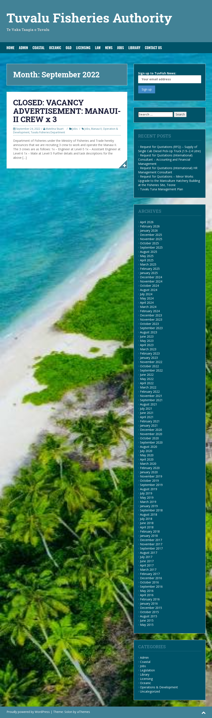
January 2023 (149, 358)
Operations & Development (159, 687)
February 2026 (150, 226)
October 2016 (149, 582)
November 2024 (151, 281)
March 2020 (148, 464)
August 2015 (148, 616)
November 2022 (151, 362)
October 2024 (149, 286)
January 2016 (149, 603)
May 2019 (147, 497)
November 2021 (151, 396)
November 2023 (151, 319)
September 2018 (151, 510)
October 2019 (149, 481)
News (108, 47)
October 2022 (149, 366)
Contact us (153, 47)
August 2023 (148, 332)
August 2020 (148, 447)
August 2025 (148, 252)
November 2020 (151, 434)
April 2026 (147, 222)
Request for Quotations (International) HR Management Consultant (167, 170)
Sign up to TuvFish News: (169, 77)
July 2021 (146, 408)
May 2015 (147, 625)
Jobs (120, 47)
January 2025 (149, 273)
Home (11, 47)
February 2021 (150, 421)
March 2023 (148, 349)
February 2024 (150, 311)
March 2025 (148, 264)
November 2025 (151, 239)
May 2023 (147, 341)
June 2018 (147, 523)
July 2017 (146, 557)
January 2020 (149, 472)
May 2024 (147, 298)
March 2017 (148, 570)
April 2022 (147, 383)
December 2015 (151, 608)
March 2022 (148, 387)
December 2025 (151, 235)
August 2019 (148, 489)
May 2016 (147, 591)
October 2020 (149, 438)
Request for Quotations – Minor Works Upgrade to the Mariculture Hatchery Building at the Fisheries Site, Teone (169, 180)
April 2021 (147, 417)
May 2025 (147, 256)
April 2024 (147, 303)
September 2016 (151, 586)
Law (98, 47)
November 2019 (151, 476)
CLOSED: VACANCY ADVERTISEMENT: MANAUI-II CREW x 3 (67, 110)
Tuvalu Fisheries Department (48, 132)
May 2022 (147, 379)
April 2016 (147, 595)
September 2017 (151, 548)
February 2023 (150, 353)
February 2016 (150, 599)
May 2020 (147, 455)
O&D (69, 47)
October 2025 (149, 243)
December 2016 (151, 578)
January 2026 (149, 230)
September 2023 (151, 328)
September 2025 (151, 247)
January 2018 (149, 536)
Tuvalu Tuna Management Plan (161, 189)
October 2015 (149, 612)
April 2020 (147, 459)
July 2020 (146, 451)
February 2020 (150, 468)
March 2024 (148, 307)
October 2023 (149, 324)
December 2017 (151, 540)
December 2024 (151, 277)
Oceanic (55, 47)
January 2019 (149, 506)
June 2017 (147, 561)
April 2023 (147, 345)
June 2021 (147, 413)
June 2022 (147, 375)
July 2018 (146, 519)
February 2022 (150, 392)
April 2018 (147, 527)
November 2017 (151, 544)
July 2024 (146, 294)
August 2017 (148, 553)
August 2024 (148, 290)
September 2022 (151, 370)
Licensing (83, 47)
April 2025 (147, 260)
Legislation (147, 670)
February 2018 (150, 531)
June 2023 (147, 336)
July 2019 (146, 493)
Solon (68, 712)
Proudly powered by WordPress (28, 712)
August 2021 (148, 404)
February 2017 (150, 574)
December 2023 (151, 315)
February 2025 (150, 269)
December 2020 (151, 430)
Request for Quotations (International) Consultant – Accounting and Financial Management (165, 159)
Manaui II (96, 129)
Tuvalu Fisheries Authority (89, 17)
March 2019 (148, 502)
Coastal (38, 47)
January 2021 (149, 425)
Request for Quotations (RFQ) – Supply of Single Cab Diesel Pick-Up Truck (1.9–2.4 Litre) (169, 149)
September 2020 (151, 442)
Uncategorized (150, 691)
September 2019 (151, 485)
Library (134, 47)
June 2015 (147, 620)
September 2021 (151, 400)
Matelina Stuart (55, 129)
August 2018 (148, 514)
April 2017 (147, 565)
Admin (23, 47)
